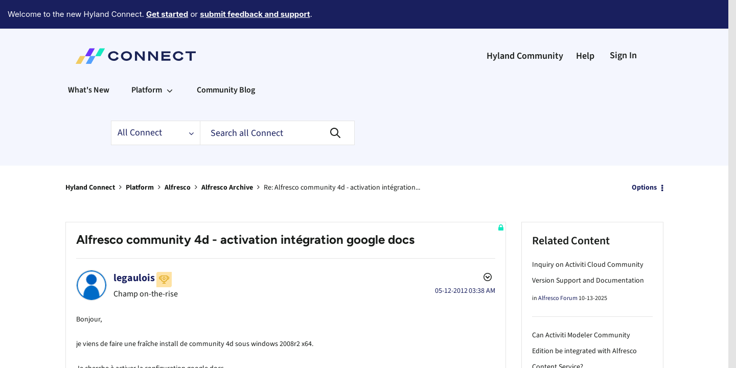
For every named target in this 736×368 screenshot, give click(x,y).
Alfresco (178, 159)
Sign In (623, 27)
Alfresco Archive (227, 159)
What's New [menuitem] (88, 61)
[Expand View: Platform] (170, 62)
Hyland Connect (90, 159)
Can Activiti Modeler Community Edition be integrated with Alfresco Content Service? (584, 323)
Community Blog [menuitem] (226, 61)
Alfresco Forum (558, 270)
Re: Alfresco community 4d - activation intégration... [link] (342, 159)
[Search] (277, 105)
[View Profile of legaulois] (134, 250)
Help (585, 27)
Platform (140, 159)
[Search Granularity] (155, 105)
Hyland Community (525, 27)
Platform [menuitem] (146, 61)
